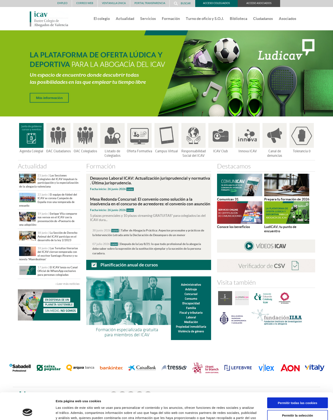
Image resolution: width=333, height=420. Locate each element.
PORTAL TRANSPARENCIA (149, 3)
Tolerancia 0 (301, 151)
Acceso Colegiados (216, 3)
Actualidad (125, 18)
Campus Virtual (166, 151)
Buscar (182, 3)
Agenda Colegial (31, 151)
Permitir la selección (297, 390)
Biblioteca (238, 18)
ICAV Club (220, 151)
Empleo (62, 3)
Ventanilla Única (114, 3)
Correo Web (84, 3)
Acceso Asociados (258, 3)
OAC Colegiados (85, 151)
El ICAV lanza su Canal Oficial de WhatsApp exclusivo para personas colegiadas (58, 271)
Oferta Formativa (139, 151)
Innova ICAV (247, 151)
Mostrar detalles (228, 411)
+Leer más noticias (67, 284)
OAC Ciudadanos (58, 151)
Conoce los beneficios (233, 227)
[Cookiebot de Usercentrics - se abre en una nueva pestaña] (27, 412)
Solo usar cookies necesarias (297, 402)
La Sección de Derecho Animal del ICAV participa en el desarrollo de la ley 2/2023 (57, 236)
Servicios (148, 18)
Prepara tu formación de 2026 (286, 199)
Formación (171, 18)
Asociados (287, 18)
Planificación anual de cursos (129, 264)
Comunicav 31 (227, 199)
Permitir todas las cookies (297, 377)
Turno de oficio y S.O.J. (205, 18)
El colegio (102, 18)
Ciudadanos (263, 18)
